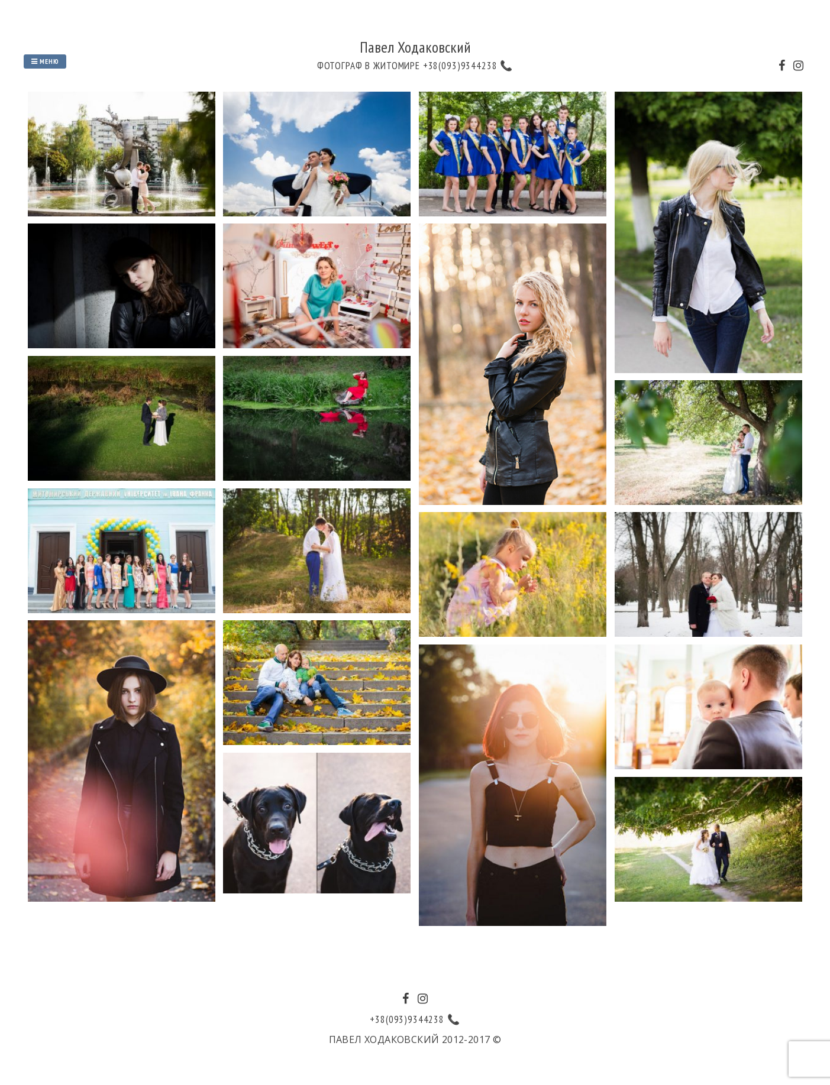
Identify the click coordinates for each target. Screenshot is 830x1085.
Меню (45, 61)
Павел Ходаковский (415, 47)
